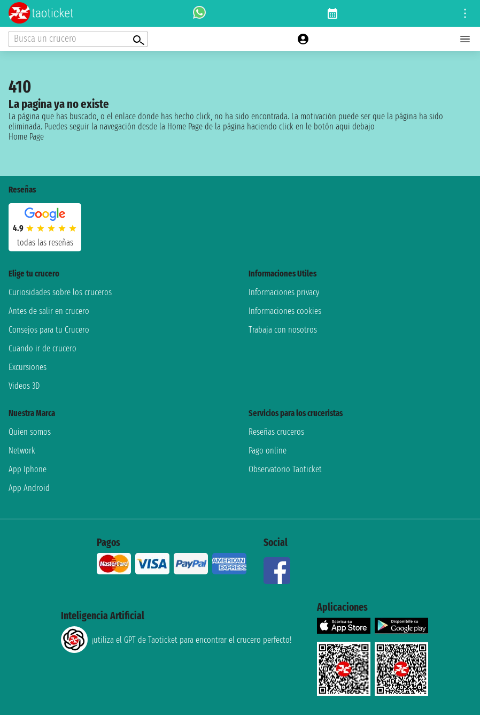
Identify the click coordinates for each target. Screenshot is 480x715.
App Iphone (28, 469)
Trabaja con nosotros (283, 330)
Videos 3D (24, 386)
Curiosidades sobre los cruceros (60, 292)
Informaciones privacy (284, 292)
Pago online (268, 450)
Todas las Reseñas (45, 242)
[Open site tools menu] (465, 13)
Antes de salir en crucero (49, 311)
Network (22, 450)
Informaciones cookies (285, 311)
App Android (29, 488)
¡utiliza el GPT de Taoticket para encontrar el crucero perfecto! (176, 639)
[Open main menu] (465, 39)
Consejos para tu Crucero (49, 330)
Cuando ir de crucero (42, 348)
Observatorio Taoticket (285, 469)
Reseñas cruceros (276, 432)
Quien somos (30, 432)
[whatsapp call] (199, 13)
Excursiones (28, 367)
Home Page (26, 137)
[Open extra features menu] (78, 39)
